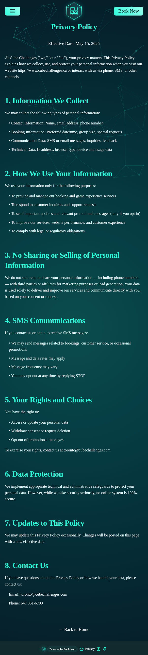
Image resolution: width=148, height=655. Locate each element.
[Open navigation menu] (12, 11)
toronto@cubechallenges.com (87, 450)
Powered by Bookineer (62, 649)
